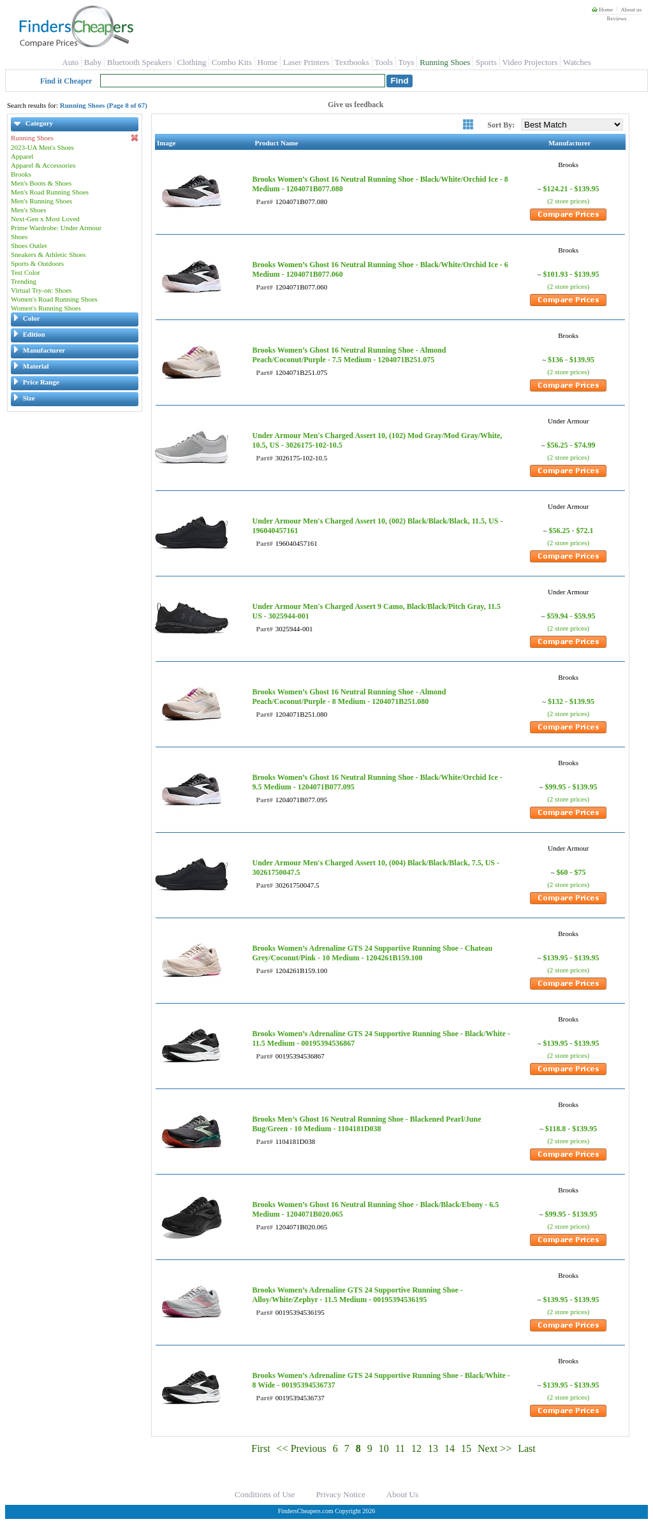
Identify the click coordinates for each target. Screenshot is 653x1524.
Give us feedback (355, 104)
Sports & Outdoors (37, 263)
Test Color (25, 272)
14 (449, 1448)
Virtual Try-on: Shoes (41, 290)
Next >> (494, 1448)
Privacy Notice (340, 1494)
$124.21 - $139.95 (571, 188)
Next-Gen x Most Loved (45, 219)
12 (416, 1448)
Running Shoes (445, 62)
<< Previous (301, 1448)
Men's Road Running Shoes (50, 192)
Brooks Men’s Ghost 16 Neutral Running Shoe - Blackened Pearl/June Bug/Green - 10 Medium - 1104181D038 (366, 1124)
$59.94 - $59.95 (571, 616)
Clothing (192, 62)
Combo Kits (232, 62)
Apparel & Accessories (43, 165)
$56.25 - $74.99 (571, 445)
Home (602, 9)
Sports (486, 62)
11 (400, 1448)
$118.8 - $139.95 (571, 1128)
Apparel (22, 156)
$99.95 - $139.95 (571, 786)
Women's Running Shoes (46, 308)
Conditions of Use (265, 1494)
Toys (407, 62)
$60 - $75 (571, 872)
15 (466, 1448)
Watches (577, 62)
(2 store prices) (568, 201)
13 (433, 1448)
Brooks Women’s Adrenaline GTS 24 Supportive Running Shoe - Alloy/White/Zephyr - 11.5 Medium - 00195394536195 (357, 1295)
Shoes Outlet (29, 245)
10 (384, 1448)
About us (631, 9)
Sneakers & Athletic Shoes (48, 254)
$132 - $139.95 (571, 701)
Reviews (616, 18)
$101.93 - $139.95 (571, 274)
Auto (70, 62)
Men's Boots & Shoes (41, 183)
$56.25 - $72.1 (571, 530)
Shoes (19, 236)
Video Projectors (529, 62)
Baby (92, 62)
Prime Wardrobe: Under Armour (56, 227)
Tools (383, 62)
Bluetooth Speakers (139, 62)
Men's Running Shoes (41, 201)
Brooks (21, 174)
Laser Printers (306, 62)
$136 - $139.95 (571, 359)
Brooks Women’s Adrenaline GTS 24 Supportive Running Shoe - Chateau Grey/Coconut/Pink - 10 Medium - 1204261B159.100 (372, 953)
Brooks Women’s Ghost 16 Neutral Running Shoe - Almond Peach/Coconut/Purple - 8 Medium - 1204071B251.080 (349, 696)
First (260, 1448)
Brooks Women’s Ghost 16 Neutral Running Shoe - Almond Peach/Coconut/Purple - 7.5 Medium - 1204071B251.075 (349, 355)
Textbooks (352, 62)
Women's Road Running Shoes (54, 299)
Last (527, 1448)
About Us (402, 1494)
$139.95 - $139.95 (571, 957)
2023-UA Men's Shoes (42, 147)
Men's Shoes (28, 210)
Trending (23, 281)
